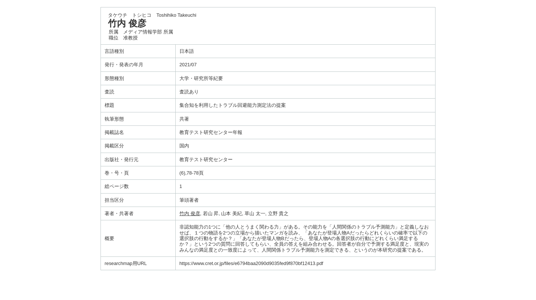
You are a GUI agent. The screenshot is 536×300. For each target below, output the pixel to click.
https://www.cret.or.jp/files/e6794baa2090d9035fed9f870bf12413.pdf (251, 263)
